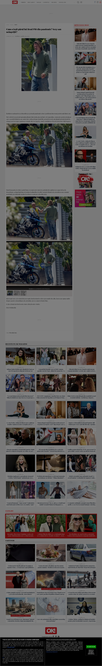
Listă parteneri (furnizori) (51, 651)
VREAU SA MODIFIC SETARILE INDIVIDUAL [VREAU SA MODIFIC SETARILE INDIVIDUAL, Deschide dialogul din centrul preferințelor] (91, 652)
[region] (51, 651)
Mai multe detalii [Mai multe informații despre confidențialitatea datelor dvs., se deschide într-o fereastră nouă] (10, 647)
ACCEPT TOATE (91, 646)
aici (3, 657)
